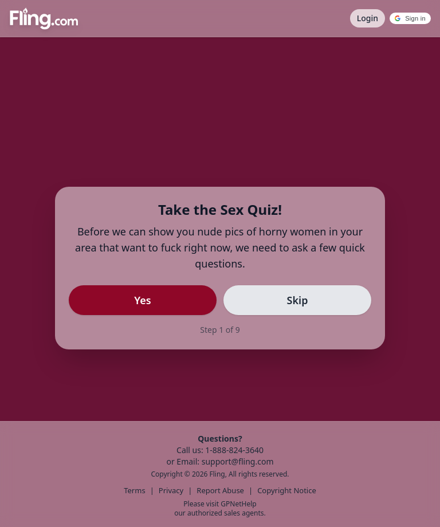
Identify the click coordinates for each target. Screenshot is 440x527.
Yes (142, 300)
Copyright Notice (286, 490)
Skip (297, 300)
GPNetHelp (238, 504)
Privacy (171, 490)
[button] (410, 18)
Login (367, 18)
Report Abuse (220, 490)
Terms (134, 490)
